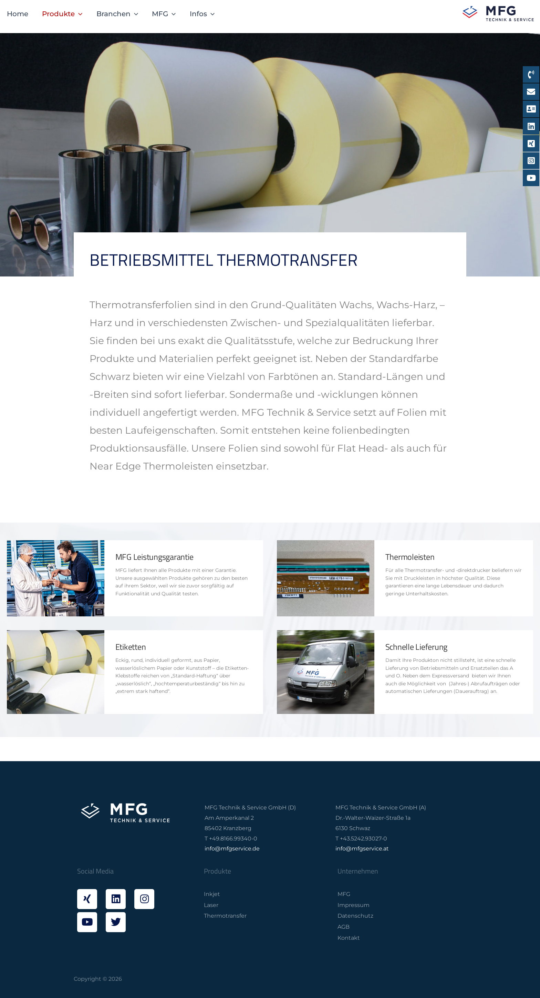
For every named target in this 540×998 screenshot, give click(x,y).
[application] (78, 14)
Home (17, 13)
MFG (164, 14)
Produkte (62, 14)
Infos (202, 14)
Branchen (117, 14)
